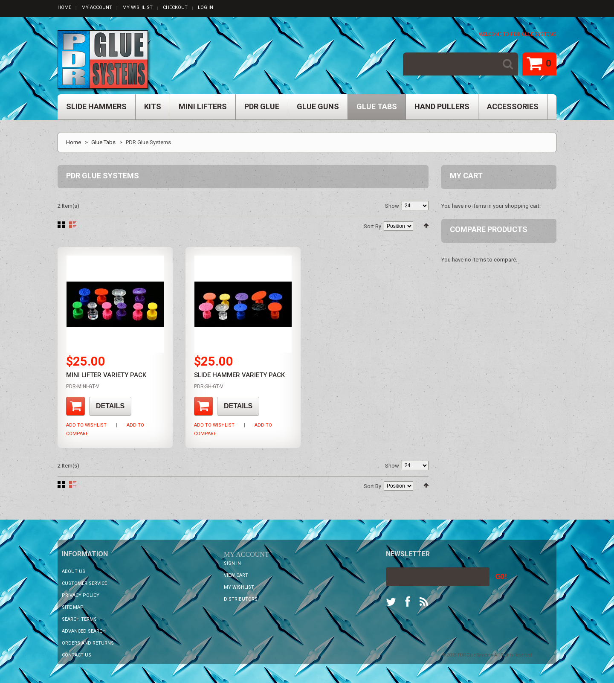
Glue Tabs (103, 142)
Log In (205, 7)
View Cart (236, 575)
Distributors (241, 599)
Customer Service (84, 583)
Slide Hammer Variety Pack (239, 375)
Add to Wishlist (86, 425)
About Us (73, 571)
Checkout (175, 7)
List (72, 224)
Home (64, 7)
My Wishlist (137, 7)
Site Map (73, 607)
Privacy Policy (80, 595)
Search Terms (79, 619)
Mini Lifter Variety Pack (106, 375)
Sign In (232, 563)
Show (392, 206)
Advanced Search (84, 631)
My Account (96, 7)
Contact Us (76, 655)
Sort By (372, 226)
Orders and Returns (88, 643)
